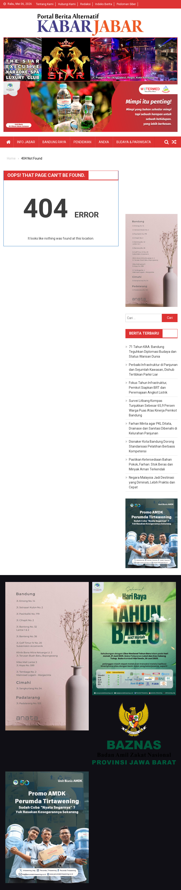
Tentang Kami (44, 4)
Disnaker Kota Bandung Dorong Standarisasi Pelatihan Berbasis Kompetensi (152, 446)
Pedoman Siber (126, 4)
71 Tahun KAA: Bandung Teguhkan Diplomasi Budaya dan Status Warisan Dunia (152, 351)
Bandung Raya (54, 142)
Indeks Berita (103, 4)
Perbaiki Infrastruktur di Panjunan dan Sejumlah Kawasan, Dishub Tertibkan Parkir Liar (153, 369)
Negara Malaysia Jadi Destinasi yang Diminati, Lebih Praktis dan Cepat (152, 482)
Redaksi (85, 4)
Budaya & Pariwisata (133, 142)
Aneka (104, 142)
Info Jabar (26, 142)
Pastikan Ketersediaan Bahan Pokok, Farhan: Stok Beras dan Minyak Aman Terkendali (151, 464)
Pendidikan (82, 142)
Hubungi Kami (67, 4)
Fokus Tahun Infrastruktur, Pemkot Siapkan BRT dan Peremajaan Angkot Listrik (148, 387)
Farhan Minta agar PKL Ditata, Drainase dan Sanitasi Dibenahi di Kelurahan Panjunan (153, 428)
